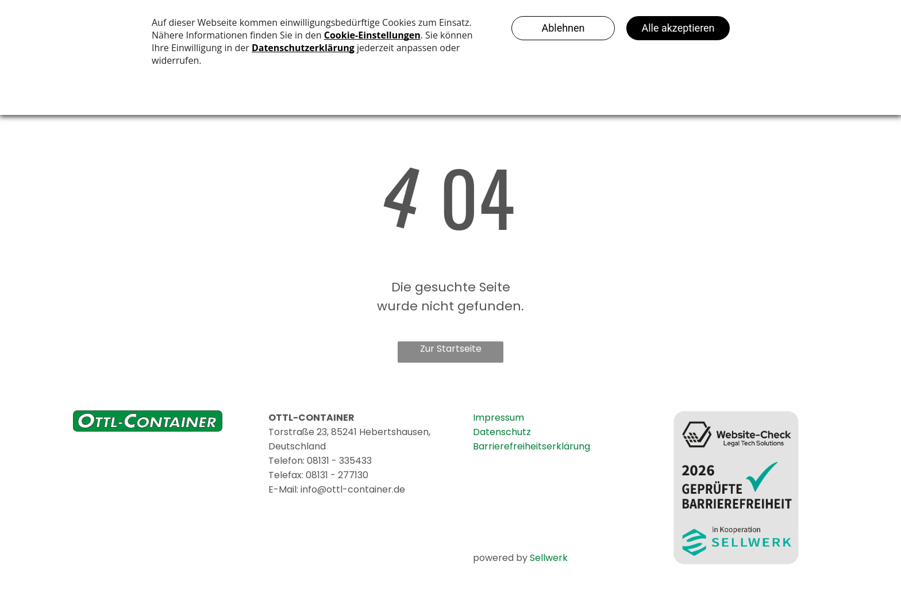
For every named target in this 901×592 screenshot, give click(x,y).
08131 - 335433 (339, 460)
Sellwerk (549, 557)
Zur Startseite (451, 348)
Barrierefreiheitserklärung (531, 446)
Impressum (498, 417)
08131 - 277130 (337, 475)
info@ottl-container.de (353, 489)
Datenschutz (502, 432)
